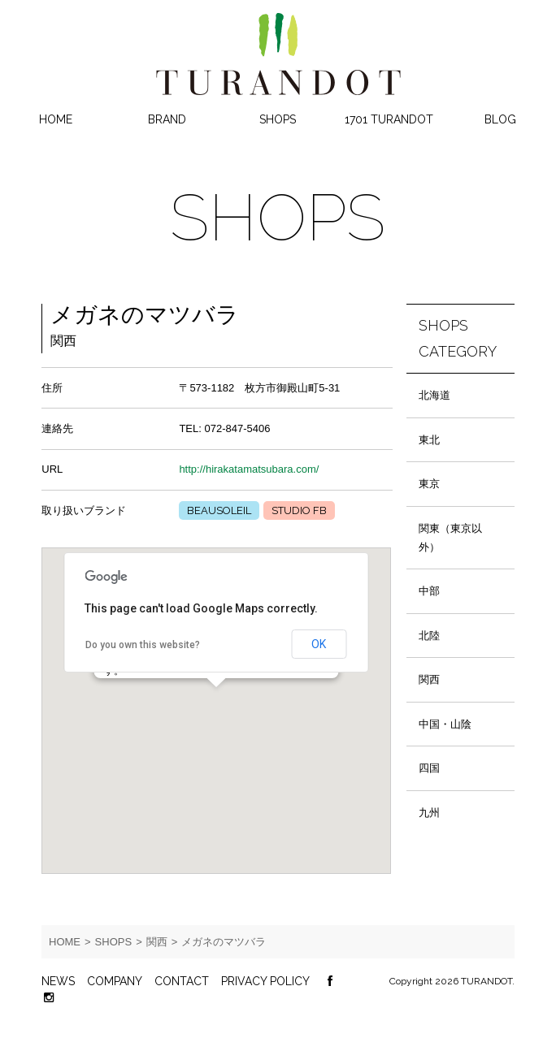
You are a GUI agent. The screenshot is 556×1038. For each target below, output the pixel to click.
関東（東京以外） (450, 537)
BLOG (500, 119)
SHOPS (277, 119)
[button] (216, 702)
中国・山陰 (445, 724)
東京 (429, 484)
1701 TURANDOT (389, 119)
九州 (429, 813)
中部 (429, 591)
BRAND (167, 119)
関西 (429, 679)
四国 (429, 768)
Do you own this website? (142, 645)
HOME (55, 119)
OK (318, 644)
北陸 (429, 635)
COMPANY (114, 981)
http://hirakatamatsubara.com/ (249, 469)
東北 (429, 440)
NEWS (58, 981)
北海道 (434, 395)
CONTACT (181, 981)
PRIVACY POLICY (265, 981)
